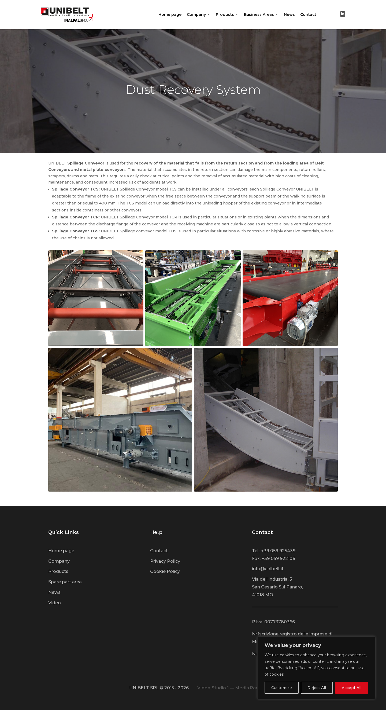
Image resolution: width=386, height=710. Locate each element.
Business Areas (261, 14)
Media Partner (251, 687)
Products (227, 14)
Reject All (316, 687)
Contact (308, 14)
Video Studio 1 (213, 687)
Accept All (351, 687)
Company (198, 14)
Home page (169, 14)
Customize (281, 687)
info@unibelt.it (268, 568)
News (289, 14)
